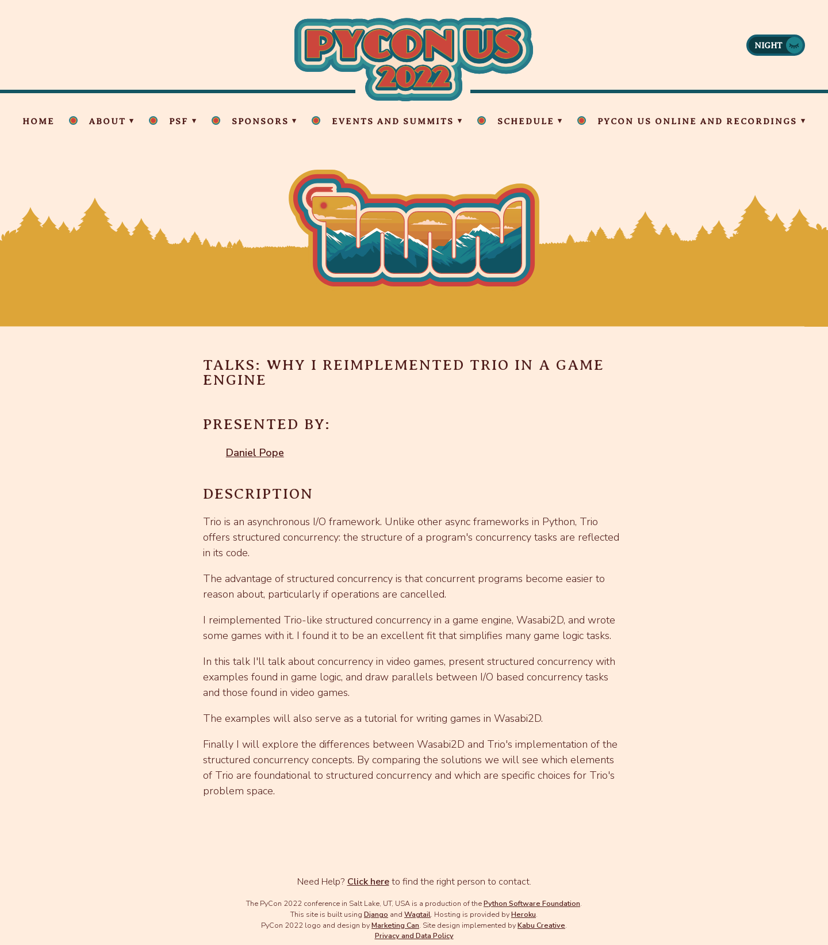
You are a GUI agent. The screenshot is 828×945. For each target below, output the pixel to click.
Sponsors (260, 121)
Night (768, 45)
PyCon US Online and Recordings (697, 121)
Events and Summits (393, 121)
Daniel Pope (255, 453)
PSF (178, 121)
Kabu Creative (541, 925)
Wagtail (417, 914)
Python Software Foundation (532, 903)
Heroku (523, 914)
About (107, 121)
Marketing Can (395, 925)
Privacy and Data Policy (414, 935)
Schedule (525, 121)
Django (376, 914)
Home (38, 121)
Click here (368, 881)
